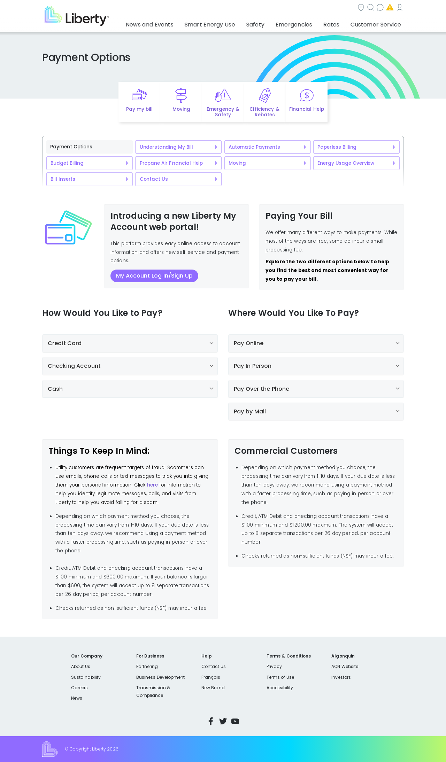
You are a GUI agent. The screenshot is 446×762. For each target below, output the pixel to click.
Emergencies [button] (305, 22)
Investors (341, 677)
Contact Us (154, 179)
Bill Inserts (63, 179)
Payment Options (71, 146)
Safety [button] (271, 22)
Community (227, 8)
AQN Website (344, 666)
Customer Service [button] (377, 22)
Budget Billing (67, 163)
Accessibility (280, 688)
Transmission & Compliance (153, 691)
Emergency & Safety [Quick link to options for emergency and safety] (223, 112)
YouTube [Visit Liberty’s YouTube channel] (235, 721)
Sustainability (86, 677)
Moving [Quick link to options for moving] (181, 109)
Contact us (301, 8)
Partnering (147, 666)
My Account (388, 8)
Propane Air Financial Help (171, 163)
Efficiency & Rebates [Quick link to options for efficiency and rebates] (264, 112)
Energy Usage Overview (345, 163)
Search (265, 8)
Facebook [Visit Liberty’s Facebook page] (210, 721)
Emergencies (344, 8)
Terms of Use (280, 677)
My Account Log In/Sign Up (154, 276)
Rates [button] (338, 22)
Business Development (160, 677)
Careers (79, 688)
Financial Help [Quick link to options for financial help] (306, 109)
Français (210, 677)
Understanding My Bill (166, 147)
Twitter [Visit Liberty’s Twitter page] (223, 721)
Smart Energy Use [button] (232, 22)
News (76, 698)
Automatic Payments (254, 147)
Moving (237, 163)
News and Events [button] (178, 22)
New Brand (213, 688)
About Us (80, 666)
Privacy (274, 666)
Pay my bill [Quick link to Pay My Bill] (139, 109)
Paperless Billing (336, 147)
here (152, 485)
